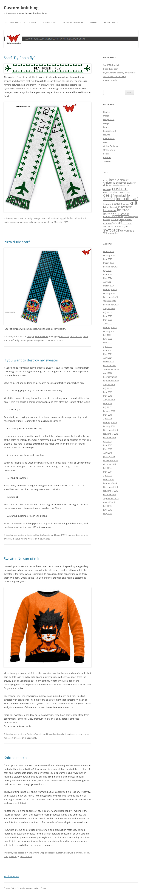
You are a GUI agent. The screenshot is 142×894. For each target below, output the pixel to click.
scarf (6, 340)
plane (37, 222)
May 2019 (107, 395)
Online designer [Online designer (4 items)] (131, 216)
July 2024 (107, 270)
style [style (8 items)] (125, 226)
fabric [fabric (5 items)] (118, 195)
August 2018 (109, 399)
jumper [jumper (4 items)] (126, 204)
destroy (79, 534)
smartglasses (27, 340)
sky (49, 222)
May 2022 (107, 342)
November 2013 (110, 490)
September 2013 (111, 498)
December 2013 (110, 487)
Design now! (49, 22)
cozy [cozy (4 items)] (129, 185)
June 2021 (107, 350)
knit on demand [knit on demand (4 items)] (110, 207)
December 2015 (110, 430)
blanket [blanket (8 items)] (124, 180)
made (69, 734)
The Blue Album (19, 538)
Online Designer (110, 146)
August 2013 (109, 502)
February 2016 (110, 422)
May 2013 (107, 513)
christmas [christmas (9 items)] (109, 182)
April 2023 (107, 323)
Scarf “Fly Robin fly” (19, 57)
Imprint (93, 22)
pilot (32, 222)
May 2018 (107, 403)
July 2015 (107, 441)
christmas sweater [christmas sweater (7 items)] (126, 182)
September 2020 (111, 369)
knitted (79, 852)
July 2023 (107, 312)
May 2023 (107, 319)
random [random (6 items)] (107, 223)
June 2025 (107, 259)
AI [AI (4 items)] (104, 180)
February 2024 (110, 289)
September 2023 (111, 304)
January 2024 (109, 293)
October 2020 (109, 365)
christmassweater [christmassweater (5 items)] (111, 185)
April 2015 (107, 452)
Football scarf (48, 218)
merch (76, 734)
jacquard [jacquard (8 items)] (116, 203)
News (29, 852)
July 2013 (107, 506)
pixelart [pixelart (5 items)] (128, 219)
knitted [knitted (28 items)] (123, 209)
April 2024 (107, 281)
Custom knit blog (21, 7)
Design (30, 218)
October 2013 (109, 494)
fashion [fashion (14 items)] (126, 195)
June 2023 (107, 316)
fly (67, 218)
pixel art (107, 157)
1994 (64, 534)
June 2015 (107, 445)
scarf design (14, 340)
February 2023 (110, 327)
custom (71, 534)
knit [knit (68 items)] (133, 203)
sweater (7, 538)
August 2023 (109, 308)
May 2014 (107, 471)
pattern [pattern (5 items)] (114, 219)
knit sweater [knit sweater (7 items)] (109, 210)
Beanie (106, 111)
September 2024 (111, 266)
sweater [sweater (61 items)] (111, 230)
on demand (23, 222)
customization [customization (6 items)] (110, 192)
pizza (85, 336)
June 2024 (107, 274)
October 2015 (109, 437)
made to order (10, 222)
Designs (37, 218)
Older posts (11, 876)
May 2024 (107, 278)
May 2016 (107, 414)
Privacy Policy (111, 22)
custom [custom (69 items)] (120, 188)
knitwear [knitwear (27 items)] (122, 213)
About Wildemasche (72, 22)
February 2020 (110, 376)
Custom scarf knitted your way (20, 22)
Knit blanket (109, 138)
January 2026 (109, 255)
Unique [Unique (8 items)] (129, 230)
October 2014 (109, 464)
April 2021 (107, 357)
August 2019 (109, 384)
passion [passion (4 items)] (106, 219)
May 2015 (107, 449)
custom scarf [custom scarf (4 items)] (124, 192)
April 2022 (107, 346)
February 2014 (110, 483)
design (67, 852)
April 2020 (107, 373)
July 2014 (107, 468)
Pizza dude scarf (17, 241)
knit (84, 218)
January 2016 (109, 426)
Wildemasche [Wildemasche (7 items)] (110, 233)
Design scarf (108, 119)
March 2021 (108, 361)
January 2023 (109, 331)
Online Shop (39, 852)
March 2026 (108, 251)
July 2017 (107, 407)
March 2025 (108, 262)
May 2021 (107, 354)
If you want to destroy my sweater (31, 360)
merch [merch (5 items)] (120, 216)
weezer (31, 538)
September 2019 (111, 380)
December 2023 (110, 297)
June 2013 (107, 509)
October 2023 (109, 300)
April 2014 (107, 475)
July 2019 (107, 388)
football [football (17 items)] (109, 199)
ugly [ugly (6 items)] (122, 230)
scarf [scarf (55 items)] (117, 223)
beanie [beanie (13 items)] (114, 180)
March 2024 (108, 285)
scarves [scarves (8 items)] (127, 223)
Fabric (106, 127)
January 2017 (109, 411)
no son (83, 734)
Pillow (106, 153)
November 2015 (110, 433)
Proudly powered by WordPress (32, 888)
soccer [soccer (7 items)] (106, 226)
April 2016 (107, 418)
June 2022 (107, 338)
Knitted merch (15, 757)
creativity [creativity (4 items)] (107, 189)
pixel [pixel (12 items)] (121, 219)
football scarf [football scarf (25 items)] (127, 198)
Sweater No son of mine (23, 558)
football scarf (76, 218)
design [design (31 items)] (109, 195)
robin (43, 222)
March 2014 (108, 479)
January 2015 (109, 456)
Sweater (47, 534)
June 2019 (107, 392)
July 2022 (107, 335)
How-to (38, 534)
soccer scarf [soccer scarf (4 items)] (116, 226)
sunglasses (39, 340)
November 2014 (110, 460)
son (11, 737)
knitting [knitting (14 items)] (108, 214)
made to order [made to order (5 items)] (110, 216)
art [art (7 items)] (107, 180)
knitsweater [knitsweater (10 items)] (124, 206)
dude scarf (64, 336)
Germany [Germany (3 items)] (107, 204)
